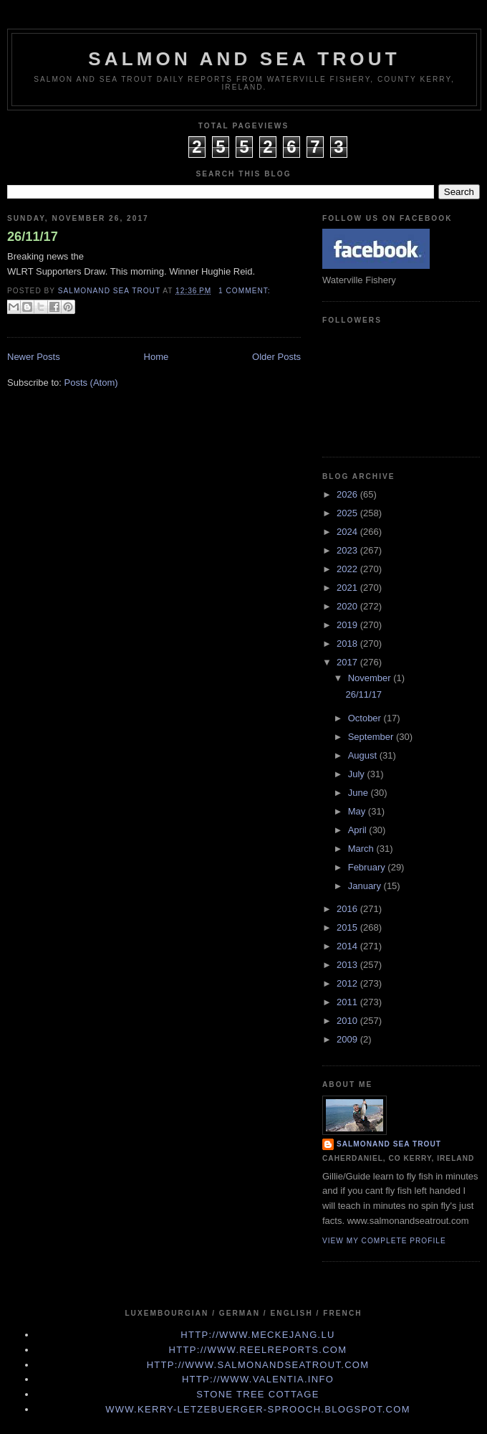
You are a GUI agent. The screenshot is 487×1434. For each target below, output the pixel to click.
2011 (348, 1002)
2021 (348, 587)
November (371, 678)
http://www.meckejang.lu (257, 1334)
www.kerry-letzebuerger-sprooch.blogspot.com (257, 1409)
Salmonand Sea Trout (389, 1144)
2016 (348, 908)
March (362, 848)
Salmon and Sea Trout (244, 59)
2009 (348, 1039)
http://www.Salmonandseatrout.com (258, 1364)
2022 (348, 569)
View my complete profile (384, 1241)
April (359, 830)
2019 (348, 624)
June (359, 792)
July (357, 774)
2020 (348, 606)
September (372, 736)
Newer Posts (33, 356)
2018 (348, 643)
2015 (348, 927)
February (368, 867)
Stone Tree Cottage (257, 1394)
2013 (348, 964)
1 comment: (244, 291)
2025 (348, 513)
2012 (348, 983)
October (366, 718)
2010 (348, 1020)
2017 (348, 662)
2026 (348, 494)
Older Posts (276, 356)
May (358, 811)
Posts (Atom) (91, 382)
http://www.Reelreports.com (258, 1349)
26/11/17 (32, 236)
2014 (348, 946)
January (366, 885)
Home (156, 356)
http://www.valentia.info (258, 1379)
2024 (348, 531)
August (364, 755)
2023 (348, 550)
